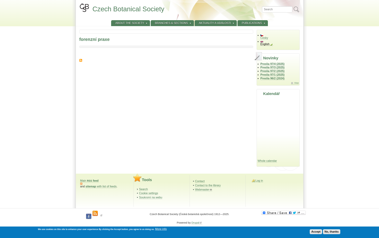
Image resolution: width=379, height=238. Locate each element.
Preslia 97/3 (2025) (272, 67)
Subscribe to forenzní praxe (80, 60)
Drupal (196, 222)
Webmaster (203, 189)
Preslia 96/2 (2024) (272, 78)
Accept (315, 231)
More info (161, 229)
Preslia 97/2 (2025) (272, 71)
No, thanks (331, 231)
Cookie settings (148, 193)
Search (143, 189)
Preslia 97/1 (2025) (272, 74)
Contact (200, 181)
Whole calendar (267, 160)
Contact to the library (208, 185)
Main (89, 180)
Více (296, 83)
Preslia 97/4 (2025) (272, 63)
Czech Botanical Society (128, 9)
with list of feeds (101, 186)
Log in (259, 180)
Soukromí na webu (150, 197)
